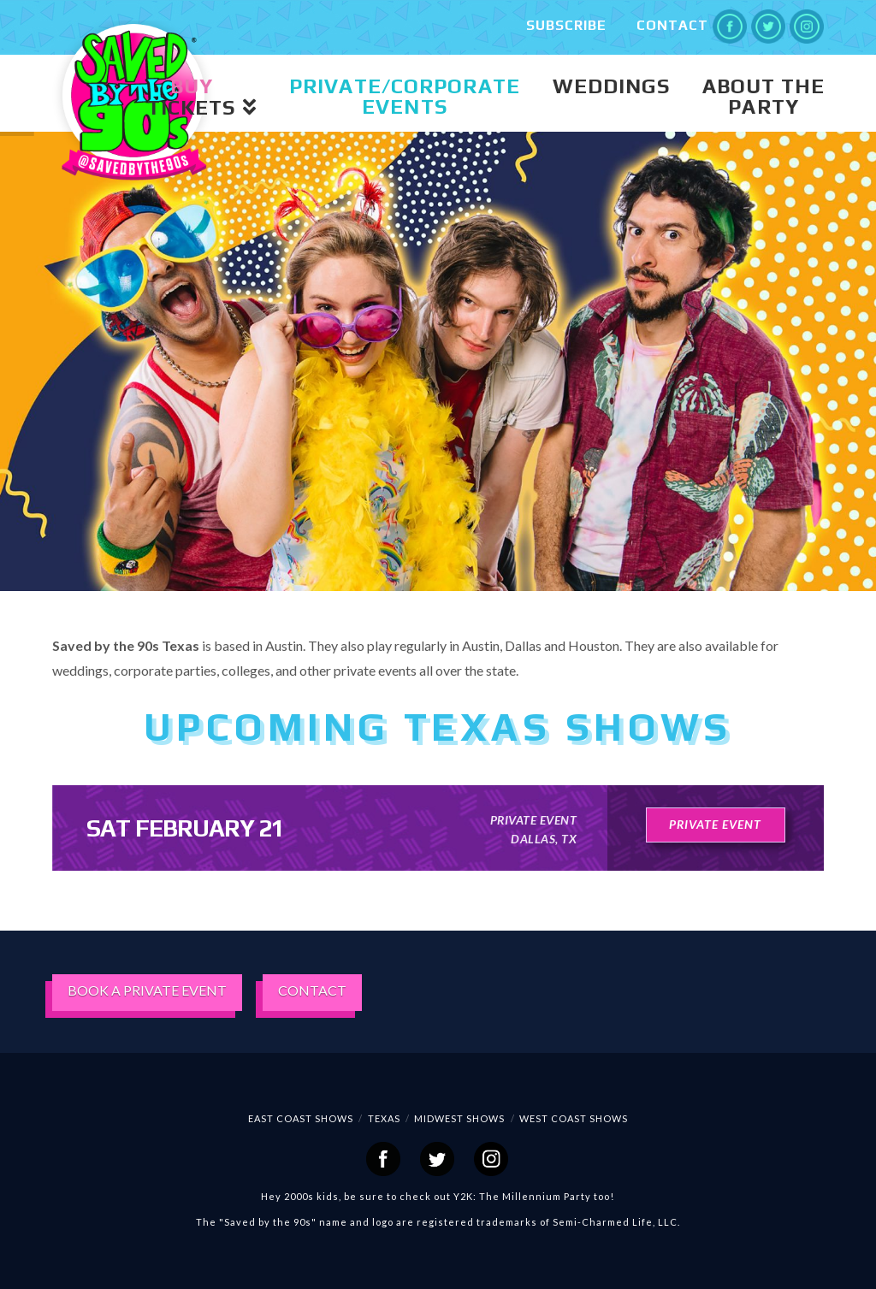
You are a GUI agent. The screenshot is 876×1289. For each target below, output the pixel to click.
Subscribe (566, 25)
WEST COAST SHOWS (573, 1118)
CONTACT (312, 990)
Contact (672, 25)
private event (715, 824)
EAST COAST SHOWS (300, 1118)
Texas (384, 1118)
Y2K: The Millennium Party (522, 1196)
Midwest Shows (459, 1118)
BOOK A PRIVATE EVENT (147, 990)
